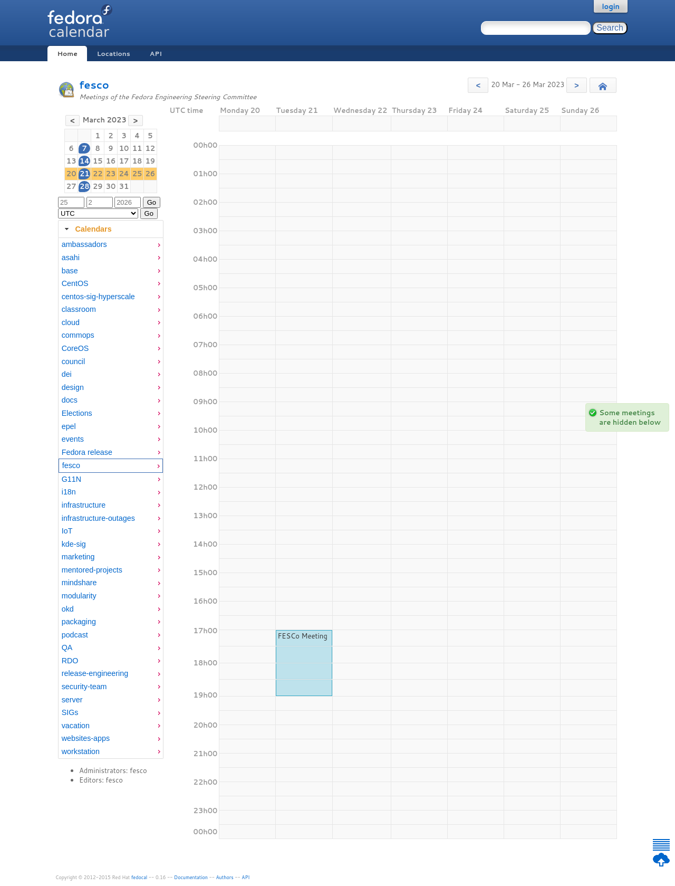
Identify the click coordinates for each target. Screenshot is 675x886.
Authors (225, 877)
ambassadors (84, 244)
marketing (78, 556)
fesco (94, 85)
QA (67, 647)
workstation (81, 751)
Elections (77, 413)
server (72, 700)
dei (67, 374)
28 (85, 186)
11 (137, 148)
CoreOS (75, 348)
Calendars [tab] (86, 229)
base (70, 270)
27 (71, 186)
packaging (79, 621)
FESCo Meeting (302, 636)
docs (70, 400)
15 (98, 161)
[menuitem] (111, 244)
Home (67, 53)
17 (124, 161)
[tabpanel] (110, 498)
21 (85, 173)
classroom (79, 309)
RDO (70, 660)
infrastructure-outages (98, 518)
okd (68, 609)
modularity (79, 596)
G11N (71, 479)
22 (98, 173)
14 (85, 161)
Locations (113, 53)
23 (111, 173)
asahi (71, 257)
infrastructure (83, 505)
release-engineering (95, 673)
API (156, 53)
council (73, 361)
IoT (67, 531)
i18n (69, 492)
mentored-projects (92, 570)
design (73, 387)
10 (124, 148)
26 (151, 173)
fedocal (139, 877)
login (611, 6)
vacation (76, 725)
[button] (478, 85)
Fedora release (87, 452)
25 (137, 173)
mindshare (79, 582)
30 (111, 186)
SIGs (70, 712)
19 (151, 161)
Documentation (191, 877)
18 (137, 161)
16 (111, 161)
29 (98, 186)
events (73, 439)
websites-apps (86, 738)
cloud (71, 322)
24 (124, 173)
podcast (75, 635)
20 (71, 173)
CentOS (75, 283)
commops (78, 335)
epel (69, 426)
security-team (84, 686)
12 (151, 148)
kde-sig (74, 544)
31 (124, 186)
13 (71, 161)
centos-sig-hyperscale (98, 296)
